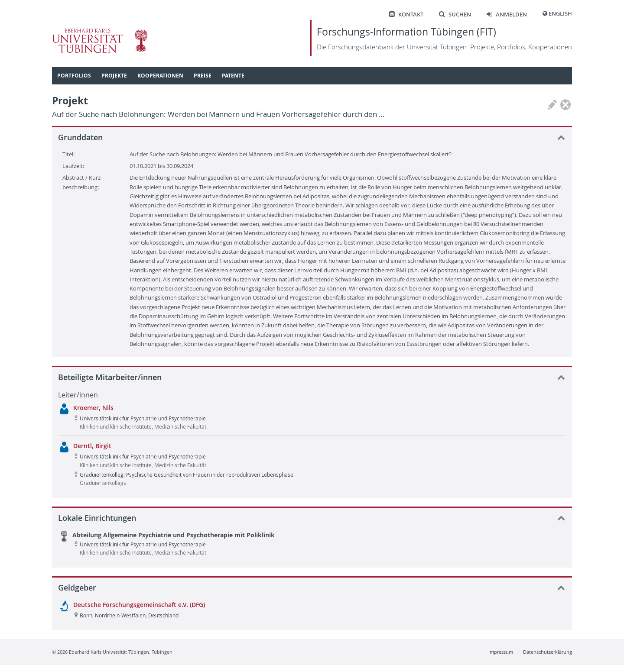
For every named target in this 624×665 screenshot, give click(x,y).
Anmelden (507, 14)
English (560, 13)
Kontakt (406, 14)
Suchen (455, 14)
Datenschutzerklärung (547, 652)
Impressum (500, 652)
